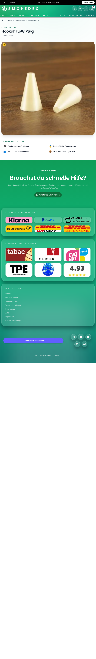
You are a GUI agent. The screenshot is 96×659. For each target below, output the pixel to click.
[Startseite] (20, 9)
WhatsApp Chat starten (48, 194)
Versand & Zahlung (12, 301)
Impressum (9, 317)
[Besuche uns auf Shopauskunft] (77, 270)
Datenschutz (10, 309)
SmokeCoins (76, 15)
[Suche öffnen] (85, 8)
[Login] (74, 8)
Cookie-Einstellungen (13, 320)
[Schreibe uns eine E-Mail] (77, 344)
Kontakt (8, 293)
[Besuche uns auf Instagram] (74, 337)
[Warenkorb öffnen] (92, 8)
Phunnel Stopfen (21, 20)
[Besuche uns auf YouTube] (88, 337)
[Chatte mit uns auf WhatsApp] (84, 344)
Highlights (58, 15)
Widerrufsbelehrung (13, 305)
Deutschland (88, 2)
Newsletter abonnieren (33, 340)
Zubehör (34, 15)
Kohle (22, 15)
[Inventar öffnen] (80, 8)
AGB (7, 313)
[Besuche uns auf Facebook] (81, 337)
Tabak (11, 15)
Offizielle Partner (12, 297)
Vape (45, 15)
